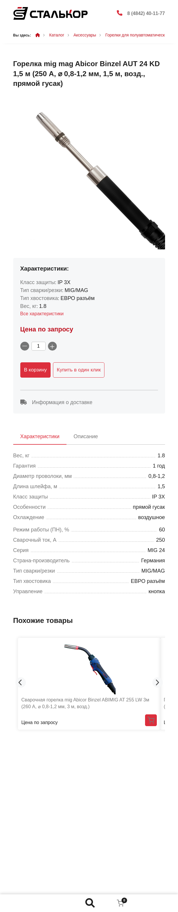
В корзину (35, 370)
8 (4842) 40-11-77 (146, 13)
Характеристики (39, 436)
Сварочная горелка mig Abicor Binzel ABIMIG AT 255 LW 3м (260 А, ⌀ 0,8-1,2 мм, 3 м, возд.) (85, 703)
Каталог (56, 35)
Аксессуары (85, 35)
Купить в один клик (79, 370)
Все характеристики (42, 313)
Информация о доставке (56, 402)
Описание (86, 436)
